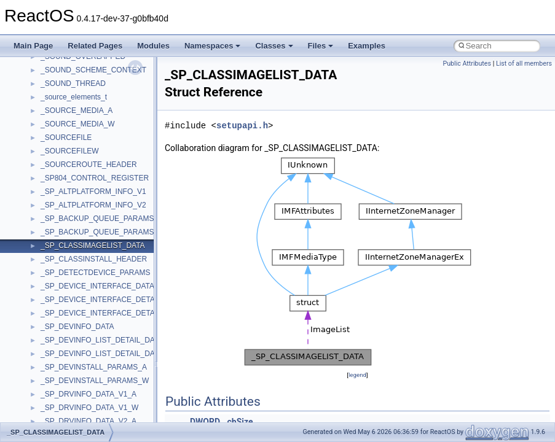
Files (321, 45)
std (45, 86)
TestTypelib (59, 140)
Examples (366, 45)
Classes (274, 45)
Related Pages (95, 45)
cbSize (240, 422)
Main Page (33, 45)
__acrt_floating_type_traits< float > (97, 410)
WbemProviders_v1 (73, 289)
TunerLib (55, 181)
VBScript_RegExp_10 (76, 262)
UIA (47, 208)
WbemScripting (65, 302)
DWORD (205, 422)
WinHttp (54, 329)
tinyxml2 (54, 154)
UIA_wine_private (69, 221)
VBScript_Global (68, 248)
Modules (153, 45)
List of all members (524, 64)
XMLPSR (56, 370)
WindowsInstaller (68, 316)
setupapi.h (242, 125)
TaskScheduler (65, 127)
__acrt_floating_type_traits (84, 383)
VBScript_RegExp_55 (76, 275)
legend (357, 374)
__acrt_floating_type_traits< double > (101, 397)
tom (47, 167)
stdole (50, 100)
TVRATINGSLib (66, 194)
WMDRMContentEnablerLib (86, 343)
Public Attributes (467, 64)
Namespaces (212, 45)
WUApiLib (57, 356)
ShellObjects (61, 73)
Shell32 (53, 59)
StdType (54, 113)
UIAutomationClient (72, 235)
